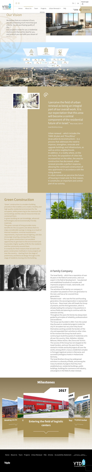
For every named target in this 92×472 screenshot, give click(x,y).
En (73, 3)
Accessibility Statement (63, 455)
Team (21, 455)
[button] (55, 8)
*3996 (75, 9)
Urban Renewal (36, 455)
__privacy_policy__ (80, 455)
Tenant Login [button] (84, 3)
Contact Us (85, 9)
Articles (50, 455)
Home (7, 455)
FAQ (45, 455)
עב (78, 3)
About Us (14, 455)
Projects (27, 455)
